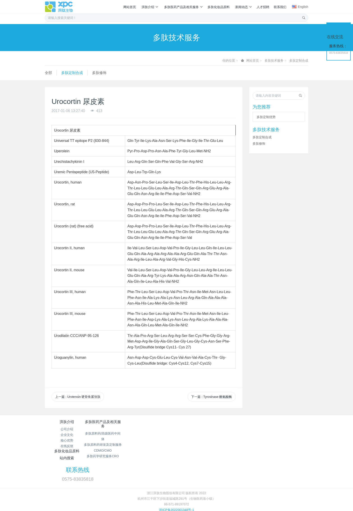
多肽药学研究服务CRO (111, 456)
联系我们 (280, 7)
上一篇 (77, 397)
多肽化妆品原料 (219, 7)
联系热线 (253, 424)
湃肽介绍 (150, 7)
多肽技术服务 (274, 60)
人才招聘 (263, 7)
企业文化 (67, 435)
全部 (48, 73)
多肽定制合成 (298, 60)
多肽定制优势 (266, 117)
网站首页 (129, 7)
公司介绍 (67, 429)
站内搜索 (198, 422)
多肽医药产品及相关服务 (183, 7)
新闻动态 (243, 7)
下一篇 (211, 397)
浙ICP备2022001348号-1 (176, 485)
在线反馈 (67, 446)
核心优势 (67, 440)
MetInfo (186, 491)
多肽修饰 (99, 73)
